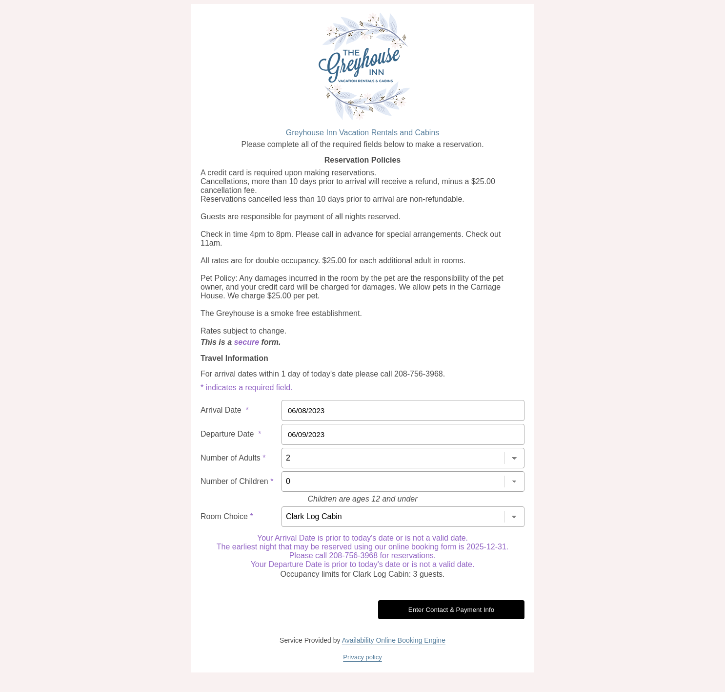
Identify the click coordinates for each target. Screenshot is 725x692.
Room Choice (227, 516)
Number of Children (237, 481)
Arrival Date (225, 410)
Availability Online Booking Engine (393, 640)
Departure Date (231, 434)
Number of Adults (233, 458)
